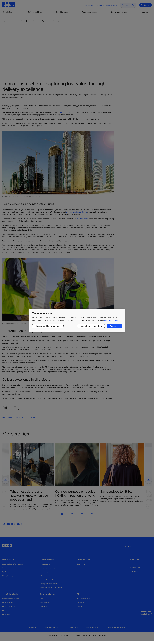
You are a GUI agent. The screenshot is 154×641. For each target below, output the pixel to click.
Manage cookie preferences (47, 326)
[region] (77, 320)
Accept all (114, 326)
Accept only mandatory (91, 326)
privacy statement (111, 320)
